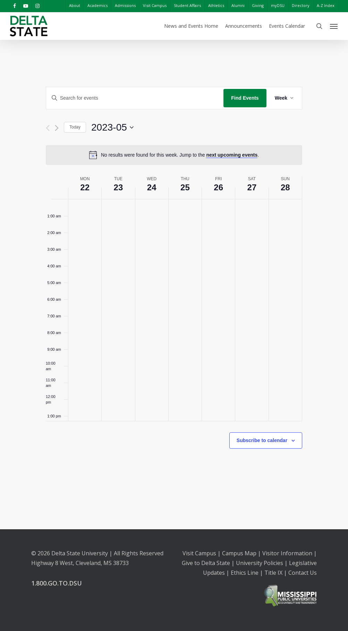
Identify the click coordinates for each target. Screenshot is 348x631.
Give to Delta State (206, 563)
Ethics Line (244, 572)
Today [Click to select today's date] (74, 127)
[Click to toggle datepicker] (112, 127)
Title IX (273, 572)
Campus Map (239, 553)
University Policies (259, 563)
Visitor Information (287, 553)
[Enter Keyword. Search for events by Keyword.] (134, 98)
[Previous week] (48, 128)
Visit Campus (199, 553)
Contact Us (302, 572)
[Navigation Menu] (334, 26)
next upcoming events (231, 155)
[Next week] (57, 128)
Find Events (244, 98)
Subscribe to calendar (262, 440)
